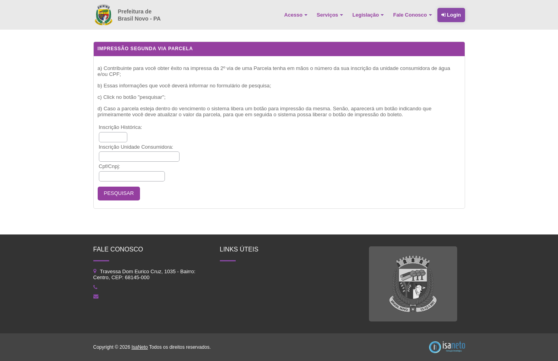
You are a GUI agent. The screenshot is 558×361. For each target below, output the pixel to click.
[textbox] (113, 137)
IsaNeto (139, 347)
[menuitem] (296, 15)
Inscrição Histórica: (120, 127)
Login (451, 15)
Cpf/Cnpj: (109, 166)
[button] (119, 193)
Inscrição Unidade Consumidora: (136, 147)
